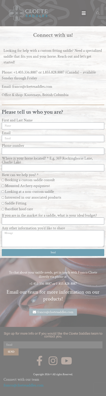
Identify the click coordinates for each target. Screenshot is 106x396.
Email (6, 133)
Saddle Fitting (15, 203)
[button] (84, 13)
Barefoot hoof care (19, 209)
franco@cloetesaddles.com (24, 385)
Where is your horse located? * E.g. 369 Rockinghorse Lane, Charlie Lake (47, 160)
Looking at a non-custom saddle (29, 191)
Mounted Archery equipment (27, 185)
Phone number (13, 146)
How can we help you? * (20, 175)
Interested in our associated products (33, 197)
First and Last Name (17, 120)
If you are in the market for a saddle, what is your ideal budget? (49, 215)
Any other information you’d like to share (33, 228)
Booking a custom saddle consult (30, 180)
